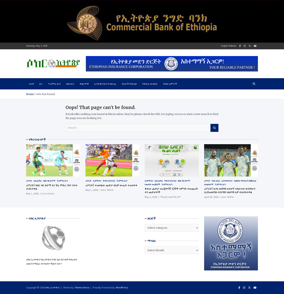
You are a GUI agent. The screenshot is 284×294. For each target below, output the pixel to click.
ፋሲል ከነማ (208, 184)
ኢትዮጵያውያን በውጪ (105, 83)
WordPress (122, 287)
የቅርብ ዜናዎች (37, 139)
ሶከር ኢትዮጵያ (52, 287)
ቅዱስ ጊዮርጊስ (109, 180)
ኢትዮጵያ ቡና (226, 180)
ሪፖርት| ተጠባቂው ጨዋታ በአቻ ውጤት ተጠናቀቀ (111, 185)
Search (214, 128)
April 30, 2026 (211, 197)
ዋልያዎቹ (84, 83)
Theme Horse (82, 287)
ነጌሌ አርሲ (216, 180)
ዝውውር (70, 83)
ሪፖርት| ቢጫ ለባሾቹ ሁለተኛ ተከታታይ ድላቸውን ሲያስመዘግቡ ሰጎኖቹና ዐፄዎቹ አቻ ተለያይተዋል (229, 190)
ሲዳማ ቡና (97, 180)
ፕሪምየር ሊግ (54, 83)
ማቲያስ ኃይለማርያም (170, 197)
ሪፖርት (29, 180)
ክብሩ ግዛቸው (107, 190)
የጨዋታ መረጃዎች (152, 184)
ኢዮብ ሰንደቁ (47, 193)
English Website (228, 45)
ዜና (41, 83)
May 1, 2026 (32, 193)
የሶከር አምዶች (170, 83)
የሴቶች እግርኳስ (129, 83)
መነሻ (31, 83)
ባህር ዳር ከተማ (49, 180)
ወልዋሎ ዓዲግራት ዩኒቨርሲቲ (245, 180)
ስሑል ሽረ (38, 180)
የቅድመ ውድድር (150, 83)
